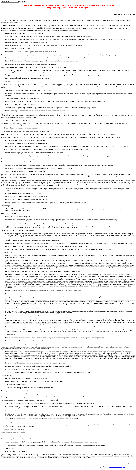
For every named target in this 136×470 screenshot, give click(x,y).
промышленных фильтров (117, 467)
